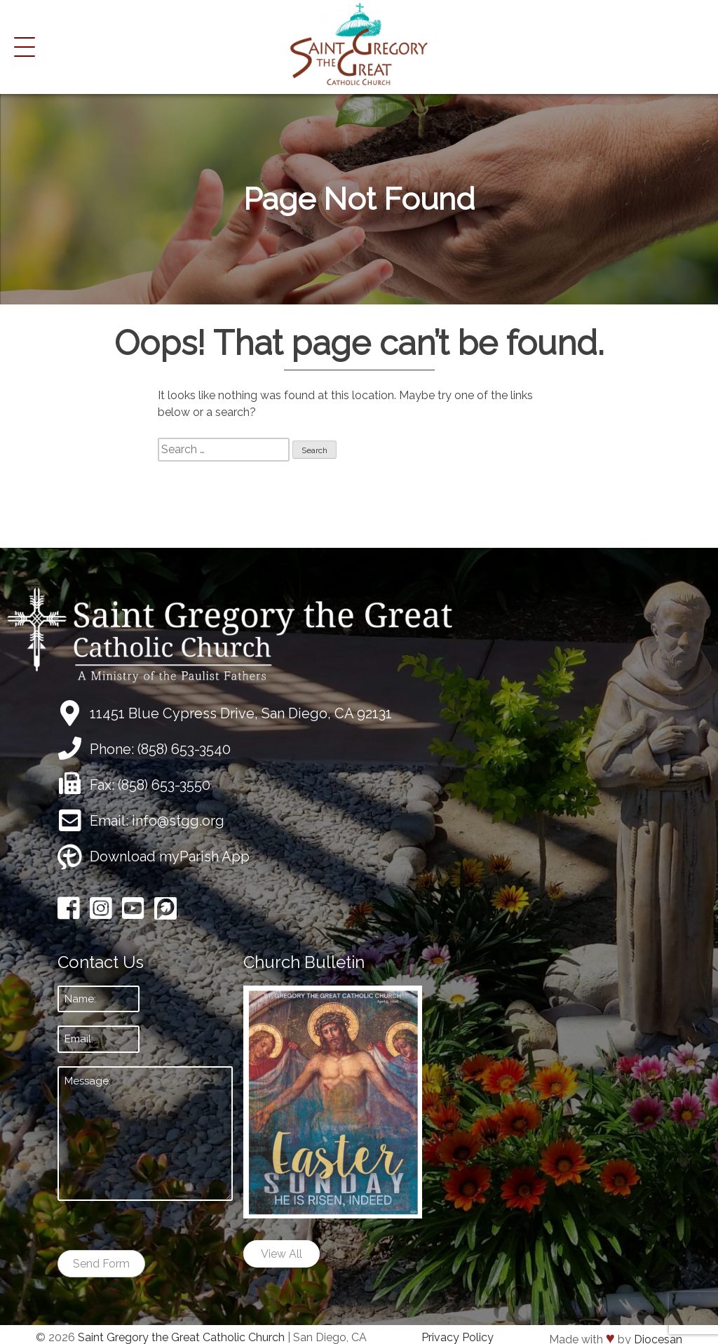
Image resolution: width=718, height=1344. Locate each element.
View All (281, 1254)
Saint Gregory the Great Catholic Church (181, 1337)
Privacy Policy (457, 1337)
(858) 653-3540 (184, 749)
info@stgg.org (178, 820)
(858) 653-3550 (164, 785)
